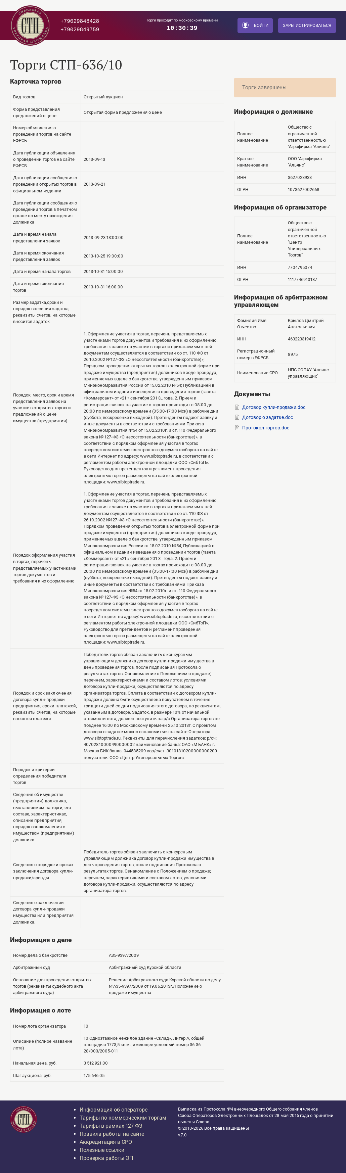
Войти (255, 26)
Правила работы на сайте (112, 1134)
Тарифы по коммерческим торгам (123, 1118)
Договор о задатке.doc (267, 417)
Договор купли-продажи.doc (273, 407)
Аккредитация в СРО (106, 1142)
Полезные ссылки (102, 1150)
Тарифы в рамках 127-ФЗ (111, 1126)
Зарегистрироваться (307, 25)
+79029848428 (79, 21)
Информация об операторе (113, 1110)
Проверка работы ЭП (106, 1158)
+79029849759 (79, 29)
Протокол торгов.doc (265, 428)
